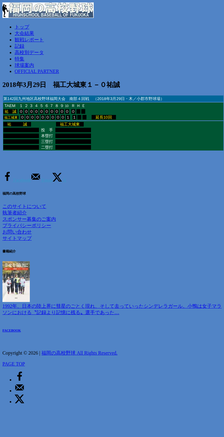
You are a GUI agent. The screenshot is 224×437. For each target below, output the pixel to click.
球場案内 (24, 65)
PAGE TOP (13, 363)
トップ (22, 26)
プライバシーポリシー (26, 225)
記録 (19, 46)
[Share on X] (59, 180)
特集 (19, 58)
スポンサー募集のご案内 (29, 219)
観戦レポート (29, 39)
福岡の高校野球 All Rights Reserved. (79, 352)
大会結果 (24, 33)
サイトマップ (17, 238)
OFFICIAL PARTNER (37, 71)
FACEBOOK (11, 330)
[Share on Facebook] (16, 180)
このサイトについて (24, 206)
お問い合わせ (17, 231)
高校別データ (29, 52)
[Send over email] (41, 180)
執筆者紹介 (14, 212)
